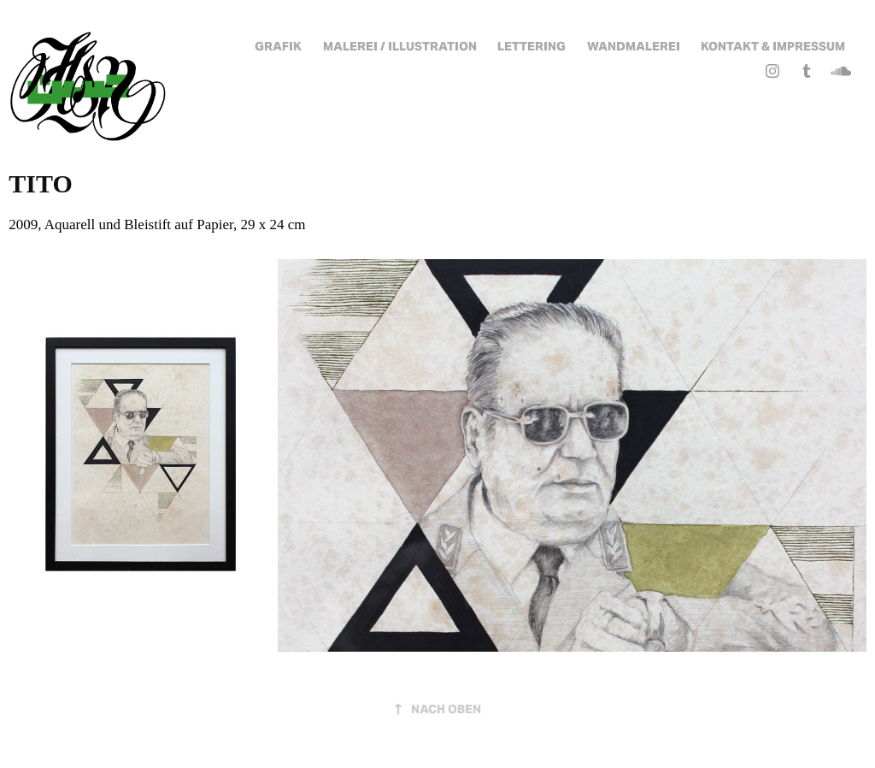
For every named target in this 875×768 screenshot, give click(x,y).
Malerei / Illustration (400, 46)
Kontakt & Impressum (773, 46)
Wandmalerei (633, 46)
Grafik (278, 46)
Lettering (531, 46)
